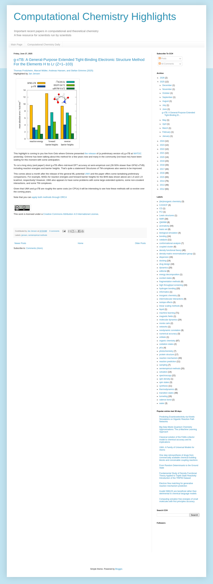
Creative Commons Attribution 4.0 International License (70, 214)
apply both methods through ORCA (49, 197)
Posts (162, 58)
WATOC (137, 153)
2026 (162, 78)
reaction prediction (167, 361)
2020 (162, 157)
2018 (162, 165)
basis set (163, 229)
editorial (162, 271)
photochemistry (166, 351)
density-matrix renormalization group (175, 254)
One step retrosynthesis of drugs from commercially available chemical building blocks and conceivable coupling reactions (178, 457)
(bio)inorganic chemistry (170, 201)
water (161, 403)
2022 (162, 149)
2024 (162, 141)
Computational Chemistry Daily (43, 44)
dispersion (164, 257)
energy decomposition (169, 274)
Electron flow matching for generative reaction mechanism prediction (176, 484)
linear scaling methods (169, 306)
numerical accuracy (168, 334)
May (164, 120)
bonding (163, 236)
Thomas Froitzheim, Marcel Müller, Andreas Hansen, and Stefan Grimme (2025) (53, 70)
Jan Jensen (34, 73)
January (166, 136)
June (164, 109)
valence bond (165, 400)
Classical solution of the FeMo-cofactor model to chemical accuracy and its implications (177, 439)
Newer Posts (20, 243)
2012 (162, 189)
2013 (162, 185)
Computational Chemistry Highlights (95, 16)
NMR (161, 219)
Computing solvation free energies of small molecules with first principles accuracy (178, 500)
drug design (164, 264)
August (165, 101)
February (166, 132)
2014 (162, 181)
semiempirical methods (37, 235)
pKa (161, 348)
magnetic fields (166, 316)
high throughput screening (171, 285)
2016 (162, 173)
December (167, 85)
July (164, 105)
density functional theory (170, 250)
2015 (162, 177)
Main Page (16, 44)
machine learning (167, 313)
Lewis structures (166, 215)
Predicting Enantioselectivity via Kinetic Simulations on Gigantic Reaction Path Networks (177, 419)
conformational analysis (170, 243)
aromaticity (164, 226)
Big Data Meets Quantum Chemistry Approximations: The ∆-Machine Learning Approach (178, 429)
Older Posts (140, 243)
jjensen (24, 235)
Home (80, 243)
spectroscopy (165, 375)
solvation (163, 372)
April (164, 124)
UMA (87, 173)
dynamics (163, 267)
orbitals (162, 337)
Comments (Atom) (34, 248)
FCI (161, 212)
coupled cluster (166, 247)
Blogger (118, 569)
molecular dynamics (168, 320)
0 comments (54, 231)
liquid (161, 309)
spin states (164, 382)
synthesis (163, 386)
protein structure (166, 354)
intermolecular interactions (171, 299)
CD (160, 208)
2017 (162, 169)
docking (162, 260)
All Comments (166, 64)
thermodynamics (166, 389)
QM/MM (163, 222)
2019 (162, 161)
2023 (162, 145)
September (167, 97)
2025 (162, 82)
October (166, 93)
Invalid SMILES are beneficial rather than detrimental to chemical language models (177, 492)
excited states (165, 278)
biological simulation (168, 233)
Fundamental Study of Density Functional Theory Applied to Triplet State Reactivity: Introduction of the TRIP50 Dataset (178, 475)
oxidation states (166, 344)
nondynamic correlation (169, 330)
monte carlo (164, 323)
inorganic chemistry (168, 295)
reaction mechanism (168, 358)
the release (90, 153)
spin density (164, 379)
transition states (166, 393)
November (167, 89)
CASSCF (163, 205)
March (165, 128)
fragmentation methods (169, 281)
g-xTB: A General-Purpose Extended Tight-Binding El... (178, 113)
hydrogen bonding (167, 288)
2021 (162, 153)
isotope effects (165, 302)
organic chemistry (167, 341)
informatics (164, 292)
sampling (163, 365)
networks (163, 327)
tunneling (163, 396)
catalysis (163, 240)
